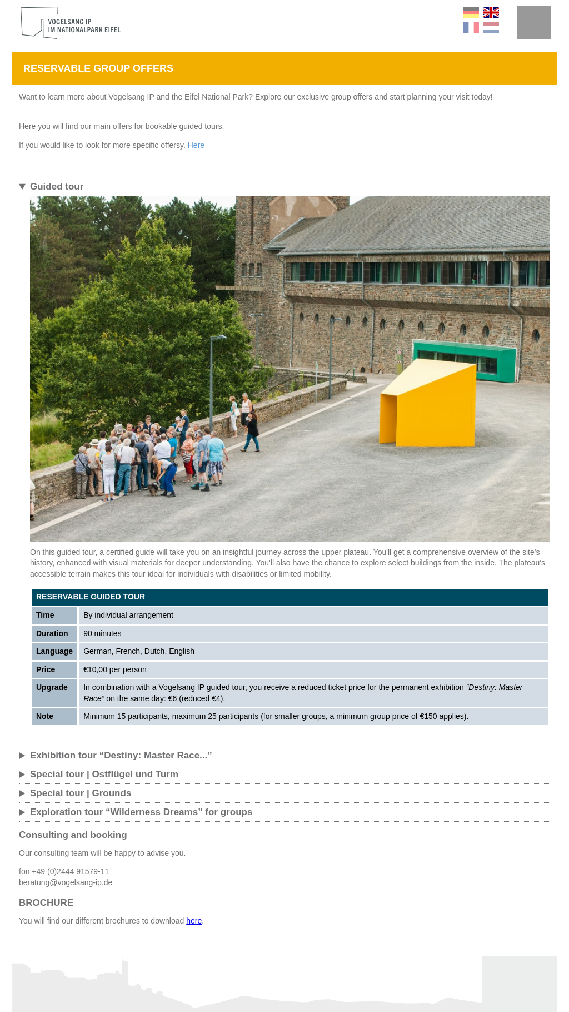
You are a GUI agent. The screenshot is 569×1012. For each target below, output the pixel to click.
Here (196, 145)
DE (471, 12)
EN (491, 12)
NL (491, 27)
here (194, 920)
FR (471, 27)
